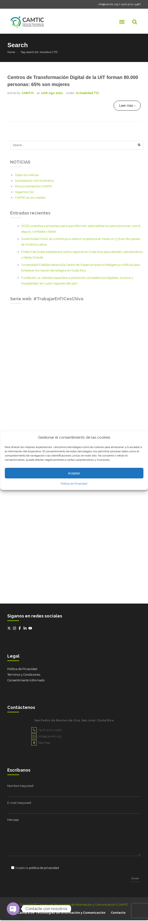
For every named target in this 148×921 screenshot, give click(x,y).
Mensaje (13, 820)
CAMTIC (28, 93)
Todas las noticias (27, 175)
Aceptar (74, 473)
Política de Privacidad (74, 483)
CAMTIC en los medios (30, 198)
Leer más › (127, 105)
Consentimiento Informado (25, 681)
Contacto (118, 913)
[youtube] (30, 629)
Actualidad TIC (87, 93)
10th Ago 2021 (52, 93)
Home (11, 52)
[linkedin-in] (25, 629)
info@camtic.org (108, 4)
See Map (40, 743)
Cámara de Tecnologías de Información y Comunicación (61, 913)
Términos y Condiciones (23, 675)
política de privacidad (44, 868)
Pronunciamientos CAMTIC (33, 187)
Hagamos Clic (24, 192)
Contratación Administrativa (34, 181)
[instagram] (15, 629)
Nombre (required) (20, 786)
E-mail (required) (19, 803)
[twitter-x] (9, 629)
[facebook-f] (20, 629)
